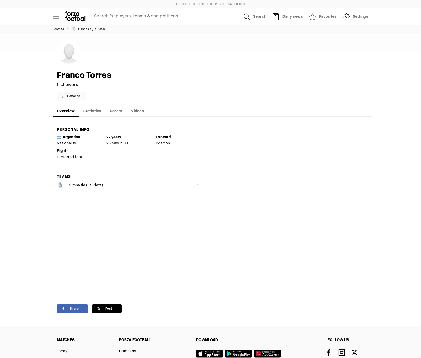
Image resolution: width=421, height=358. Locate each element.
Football (58, 29)
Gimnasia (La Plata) (88, 29)
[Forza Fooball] (75, 16)
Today (62, 351)
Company (127, 351)
